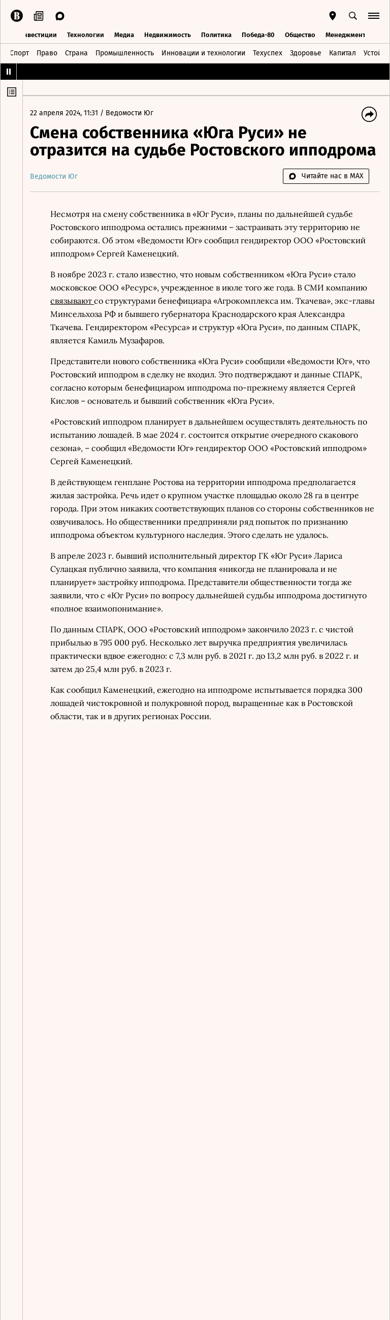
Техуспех (267, 52)
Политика (216, 34)
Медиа (124, 34)
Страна (76, 52)
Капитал (342, 52)
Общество (300, 34)
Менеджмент (346, 34)
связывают (75, 301)
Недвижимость (167, 34)
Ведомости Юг (132, 113)
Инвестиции (38, 34)
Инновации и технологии (203, 52)
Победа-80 (258, 34)
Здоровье (305, 52)
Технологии (85, 34)
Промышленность (124, 52)
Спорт (19, 52)
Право (47, 52)
